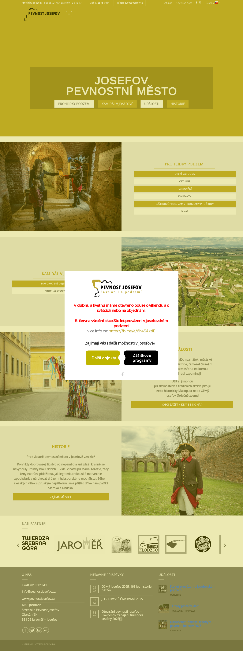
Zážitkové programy (142, 358)
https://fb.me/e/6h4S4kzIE (132, 330)
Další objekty (104, 357)
